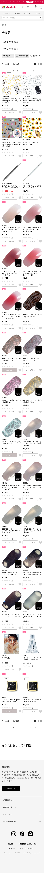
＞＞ (34, 71)
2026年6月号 (6, 658)
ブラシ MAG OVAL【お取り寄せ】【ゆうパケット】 (32, 187)
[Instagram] (13, 833)
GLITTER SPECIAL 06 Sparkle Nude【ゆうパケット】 (11, 700)
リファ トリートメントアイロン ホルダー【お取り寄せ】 (32, 659)
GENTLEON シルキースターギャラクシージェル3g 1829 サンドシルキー (32, 443)
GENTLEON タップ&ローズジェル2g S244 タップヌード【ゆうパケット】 (11, 229)
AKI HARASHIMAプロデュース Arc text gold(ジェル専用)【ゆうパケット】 (11, 100)
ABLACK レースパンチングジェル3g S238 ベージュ (11, 359)
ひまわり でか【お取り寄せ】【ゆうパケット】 (32, 143)
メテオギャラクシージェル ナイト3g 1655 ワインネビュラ (11, 573)
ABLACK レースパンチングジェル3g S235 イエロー (32, 401)
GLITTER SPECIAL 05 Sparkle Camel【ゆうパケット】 (32, 700)
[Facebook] (22, 833)
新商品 (17, 13)
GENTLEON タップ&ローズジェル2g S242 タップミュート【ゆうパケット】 (11, 273)
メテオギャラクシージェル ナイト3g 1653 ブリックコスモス (11, 616)
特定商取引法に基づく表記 (27, 844)
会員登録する (11, 788)
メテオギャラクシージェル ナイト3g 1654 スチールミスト (32, 573)
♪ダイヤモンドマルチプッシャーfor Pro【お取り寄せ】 (11, 187)
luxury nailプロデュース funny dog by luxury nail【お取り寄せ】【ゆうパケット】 (11, 144)
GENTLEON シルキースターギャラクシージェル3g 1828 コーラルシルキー (11, 487)
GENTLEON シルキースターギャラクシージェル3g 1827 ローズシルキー (32, 487)
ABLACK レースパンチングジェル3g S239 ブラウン (32, 315)
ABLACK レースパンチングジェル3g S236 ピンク (11, 401)
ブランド (37, 13)
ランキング (7, 13)
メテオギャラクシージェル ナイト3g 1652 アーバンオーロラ (32, 616)
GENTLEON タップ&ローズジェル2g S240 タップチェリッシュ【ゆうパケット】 (11, 316)
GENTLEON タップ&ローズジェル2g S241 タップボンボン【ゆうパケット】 (32, 273)
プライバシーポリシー (26, 848)
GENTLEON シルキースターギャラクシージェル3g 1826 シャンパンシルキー (11, 531)
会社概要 (10, 844)
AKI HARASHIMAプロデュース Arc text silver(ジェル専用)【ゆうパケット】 (32, 100)
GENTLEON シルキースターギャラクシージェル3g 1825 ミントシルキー (32, 531)
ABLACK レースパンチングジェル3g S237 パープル (32, 359)
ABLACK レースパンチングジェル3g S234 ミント (11, 443)
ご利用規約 (11, 848)
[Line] (30, 833)
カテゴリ (27, 13)
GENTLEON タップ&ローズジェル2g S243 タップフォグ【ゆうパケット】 (32, 229)
